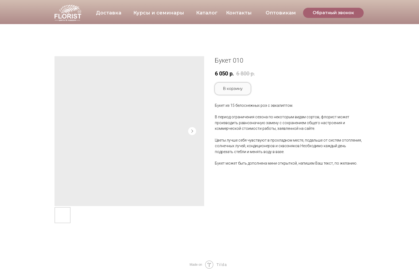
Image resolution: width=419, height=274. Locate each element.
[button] (333, 13)
